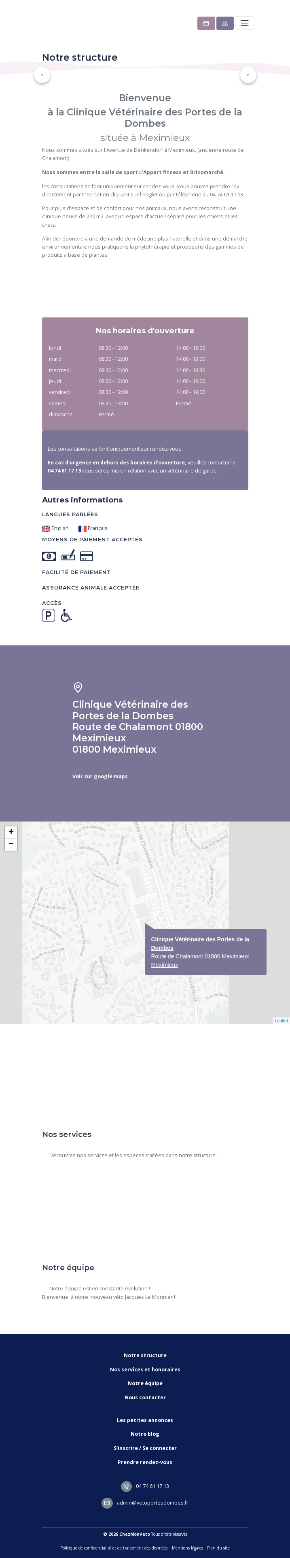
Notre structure (145, 1355)
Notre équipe (145, 1383)
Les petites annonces (145, 1420)
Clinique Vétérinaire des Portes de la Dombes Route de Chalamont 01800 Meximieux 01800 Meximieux (137, 727)
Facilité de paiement (76, 572)
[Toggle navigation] (244, 23)
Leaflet (281, 1020)
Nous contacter (145, 1397)
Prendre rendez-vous (145, 1462)
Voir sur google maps (100, 776)
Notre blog (145, 1433)
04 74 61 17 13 (145, 1486)
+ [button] (11, 832)
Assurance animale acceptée (91, 588)
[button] (42, 75)
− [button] (11, 845)
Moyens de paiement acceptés (92, 539)
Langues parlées (70, 514)
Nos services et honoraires (145, 1369)
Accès (52, 603)
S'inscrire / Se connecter (145, 1448)
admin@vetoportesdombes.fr (145, 1502)
